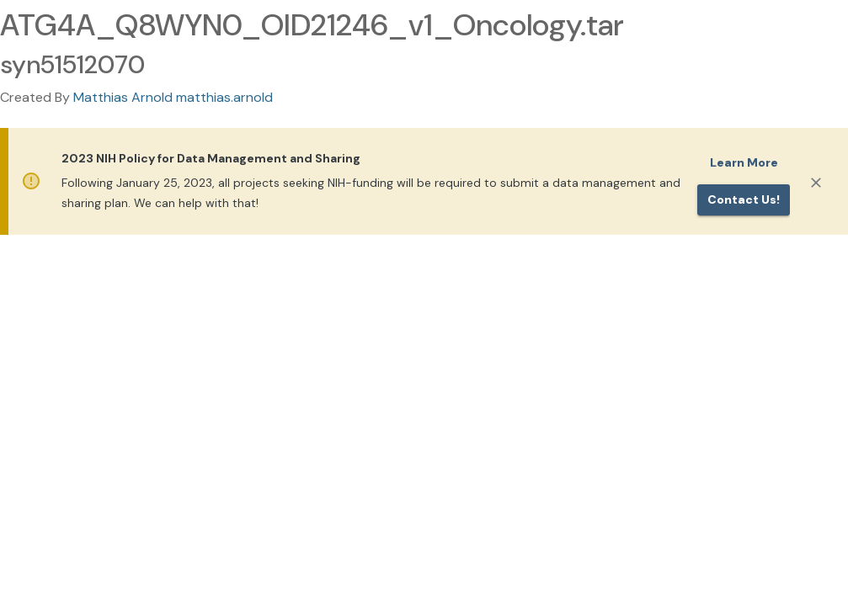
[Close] (816, 182)
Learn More (744, 162)
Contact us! (743, 199)
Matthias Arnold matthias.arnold (173, 97)
